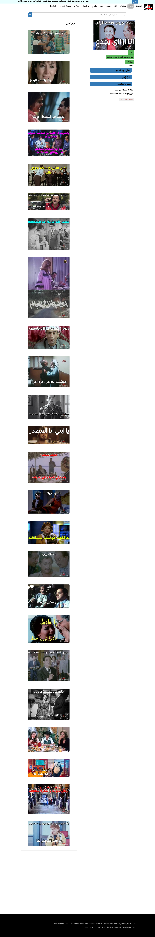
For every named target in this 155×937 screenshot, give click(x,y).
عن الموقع (85, 6)
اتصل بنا (76, 6)
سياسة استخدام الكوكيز (105, 927)
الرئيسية (139, 6)
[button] (129, 62)
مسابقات (123, 6)
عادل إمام (126, 77)
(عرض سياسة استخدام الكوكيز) (26, 1)
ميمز (131, 6)
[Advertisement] (77, 883)
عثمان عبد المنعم (123, 70)
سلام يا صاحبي (124, 84)
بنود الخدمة (131, 927)
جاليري (94, 6)
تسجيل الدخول (65, 6)
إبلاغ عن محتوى (89, 927)
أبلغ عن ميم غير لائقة (127, 99)
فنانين (108, 6)
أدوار (101, 6)
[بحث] (30, 14)
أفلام (115, 6)
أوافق (135, 2)
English (53, 6)
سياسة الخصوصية (120, 927)
